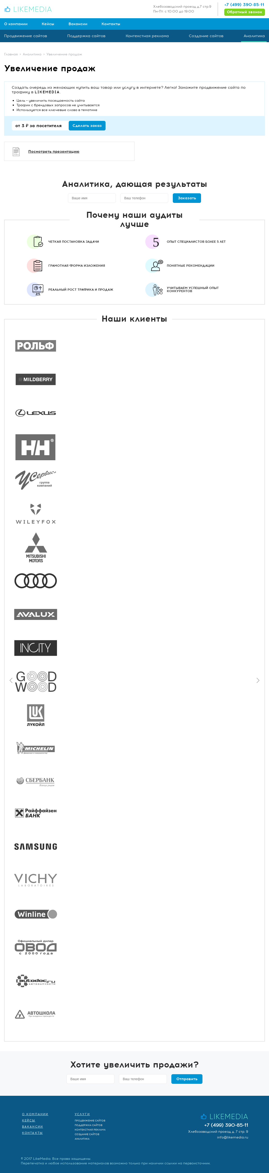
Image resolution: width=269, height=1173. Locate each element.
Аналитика (254, 36)
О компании (16, 24)
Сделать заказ (87, 126)
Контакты (110, 24)
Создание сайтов (206, 36)
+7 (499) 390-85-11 (244, 4)
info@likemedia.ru (232, 1137)
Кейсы (48, 24)
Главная (11, 54)
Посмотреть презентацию (53, 151)
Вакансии (77, 24)
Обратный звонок (244, 12)
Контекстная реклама (147, 36)
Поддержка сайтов (86, 36)
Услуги (82, 1114)
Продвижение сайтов (25, 36)
